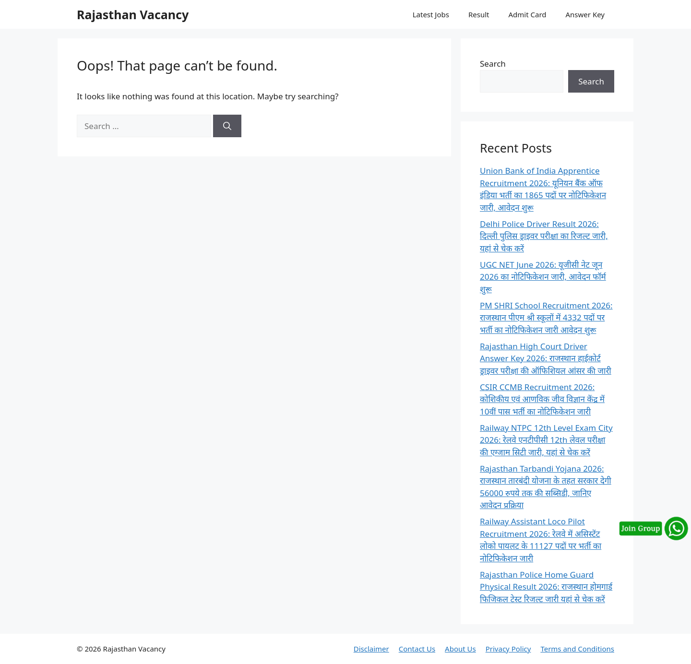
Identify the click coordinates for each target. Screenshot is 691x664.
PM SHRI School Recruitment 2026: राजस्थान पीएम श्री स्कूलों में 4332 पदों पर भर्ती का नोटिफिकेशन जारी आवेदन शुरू (546, 317)
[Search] (227, 126)
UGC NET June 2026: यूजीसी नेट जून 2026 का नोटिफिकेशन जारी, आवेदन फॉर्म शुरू (543, 277)
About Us (460, 648)
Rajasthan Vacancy (133, 14)
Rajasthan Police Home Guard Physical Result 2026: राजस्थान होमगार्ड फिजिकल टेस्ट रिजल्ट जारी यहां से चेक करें (546, 587)
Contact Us (417, 648)
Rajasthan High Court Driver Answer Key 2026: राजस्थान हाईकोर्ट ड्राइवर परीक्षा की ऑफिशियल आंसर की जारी (545, 358)
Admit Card (527, 14)
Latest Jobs (431, 14)
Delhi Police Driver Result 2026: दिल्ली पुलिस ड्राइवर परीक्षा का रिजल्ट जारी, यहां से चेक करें (544, 236)
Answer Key (585, 14)
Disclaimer (371, 648)
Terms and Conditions (577, 648)
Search (493, 63)
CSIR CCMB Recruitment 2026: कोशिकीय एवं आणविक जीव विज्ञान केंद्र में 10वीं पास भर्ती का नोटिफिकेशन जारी (542, 399)
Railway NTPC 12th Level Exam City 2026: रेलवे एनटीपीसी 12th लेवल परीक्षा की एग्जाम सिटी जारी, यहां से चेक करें (546, 440)
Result (478, 14)
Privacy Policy (508, 648)
